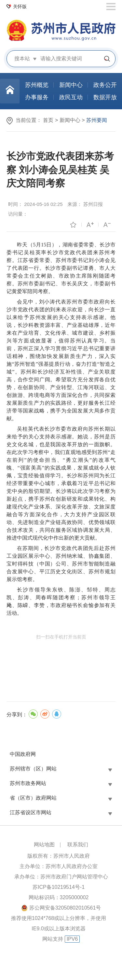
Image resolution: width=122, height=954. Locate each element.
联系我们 (77, 844)
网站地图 (44, 844)
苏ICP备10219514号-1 (59, 887)
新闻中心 (70, 120)
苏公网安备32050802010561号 (65, 908)
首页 (48, 120)
